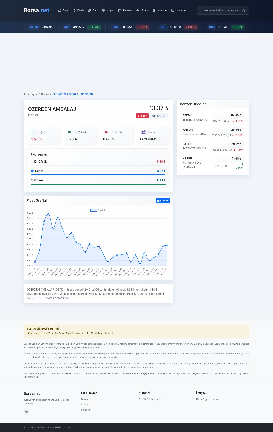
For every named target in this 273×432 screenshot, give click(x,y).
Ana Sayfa (30, 94)
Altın (93, 10)
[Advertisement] (136, 62)
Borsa (36, 10)
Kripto (108, 10)
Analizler (160, 10)
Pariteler (125, 10)
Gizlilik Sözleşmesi (149, 399)
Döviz (78, 10)
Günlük (162, 200)
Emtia (142, 10)
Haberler (179, 10)
